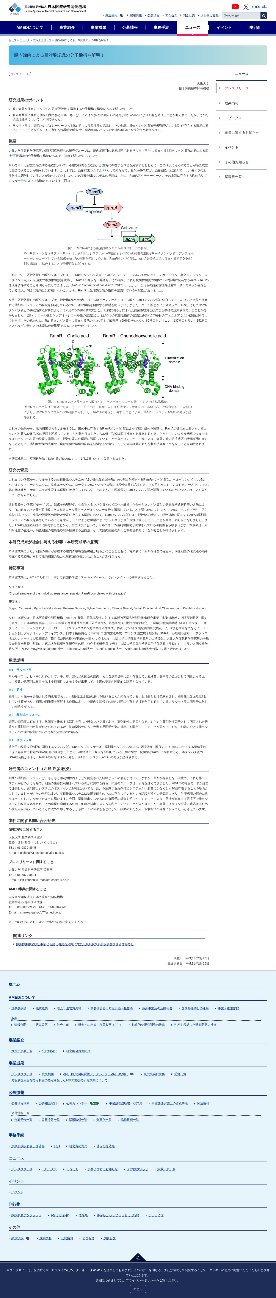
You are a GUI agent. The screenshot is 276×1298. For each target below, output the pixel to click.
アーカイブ (156, 1215)
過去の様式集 (106, 1146)
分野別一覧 (103, 1119)
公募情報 (16, 1092)
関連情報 (203, 1103)
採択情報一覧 (78, 1119)
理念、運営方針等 (69, 1008)
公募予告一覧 (23, 1119)
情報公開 (20, 1024)
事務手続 (16, 1135)
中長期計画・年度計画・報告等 (112, 1008)
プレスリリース (42, 40)
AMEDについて (22, 997)
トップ (12, 40)
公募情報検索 (20, 1103)
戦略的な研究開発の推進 (148, 1024)
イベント (72, 1169)
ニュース (25, 40)
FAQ (57, 1146)
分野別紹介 (49, 1051)
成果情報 (48, 1074)
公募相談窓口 (48, 1103)
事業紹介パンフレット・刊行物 (118, 1215)
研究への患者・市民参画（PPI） (100, 1024)
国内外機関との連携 (195, 1008)
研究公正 (42, 1024)
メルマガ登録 (210, 15)
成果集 (83, 1215)
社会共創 (63, 1024)
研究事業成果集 (154, 1074)
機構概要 (42, 1008)
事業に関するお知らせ (103, 1169)
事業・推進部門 (228, 1008)
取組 (14, 1018)
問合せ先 (189, 15)
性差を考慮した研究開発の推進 (195, 1024)
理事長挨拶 (19, 1008)
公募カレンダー (82, 1103)
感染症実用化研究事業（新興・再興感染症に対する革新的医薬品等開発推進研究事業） (75, 944)
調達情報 (114, 15)
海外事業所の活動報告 (157, 1008)
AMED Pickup (60, 1215)
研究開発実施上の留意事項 (170, 1103)
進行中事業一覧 (22, 1051)
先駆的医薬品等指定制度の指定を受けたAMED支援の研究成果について (59, 1080)
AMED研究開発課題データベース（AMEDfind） (98, 1074)
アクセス (171, 15)
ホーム (14, 984)
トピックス (49, 1169)
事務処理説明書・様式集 (125, 1103)
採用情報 (136, 15)
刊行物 (14, 1204)
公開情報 (153, 15)
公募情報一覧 (51, 1119)
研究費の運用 (78, 1146)
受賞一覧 (180, 1074)
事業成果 (16, 1063)
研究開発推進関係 (78, 1051)
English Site (259, 6)
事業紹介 (16, 1040)
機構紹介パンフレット (26, 1215)
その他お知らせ (137, 1169)
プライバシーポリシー (141, 1280)
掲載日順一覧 (130, 1119)
